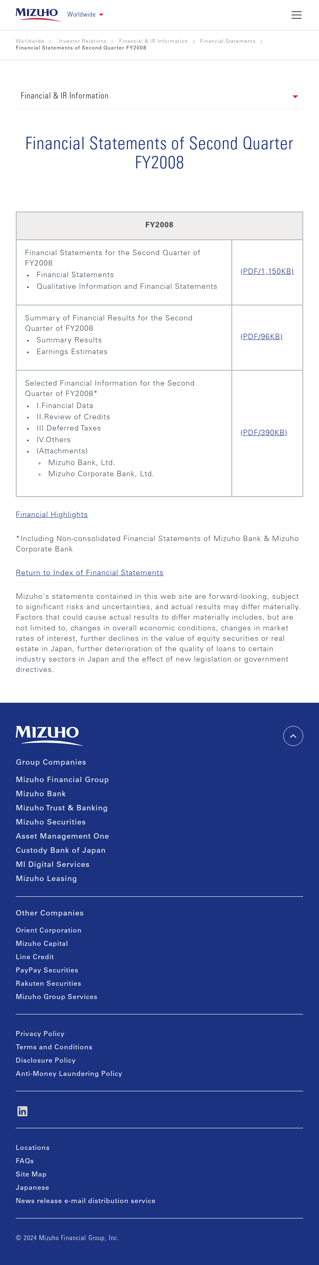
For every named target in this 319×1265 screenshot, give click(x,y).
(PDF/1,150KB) (267, 272)
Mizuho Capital (42, 944)
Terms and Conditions (54, 1047)
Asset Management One (62, 837)
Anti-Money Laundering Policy (69, 1074)
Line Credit (35, 957)
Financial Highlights (52, 515)
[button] (88, 15)
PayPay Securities (47, 970)
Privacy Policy (40, 1034)
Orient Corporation (49, 931)
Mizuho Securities (51, 823)
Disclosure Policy (46, 1061)
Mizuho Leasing (46, 879)
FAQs (25, 1161)
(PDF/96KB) (261, 337)
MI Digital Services (53, 865)
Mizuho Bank (41, 794)
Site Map (31, 1174)
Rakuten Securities (48, 984)
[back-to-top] (293, 736)
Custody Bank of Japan (61, 851)
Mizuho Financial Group (62, 780)
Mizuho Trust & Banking (62, 808)
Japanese (32, 1188)
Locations (33, 1148)
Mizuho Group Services (57, 997)
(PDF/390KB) (263, 433)
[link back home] (38, 15)
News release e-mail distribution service (86, 1201)
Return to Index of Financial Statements (90, 573)
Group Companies (51, 763)
